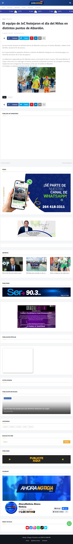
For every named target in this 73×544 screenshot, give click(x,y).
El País (24, 7)
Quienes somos (35, 540)
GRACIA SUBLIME (45, 537)
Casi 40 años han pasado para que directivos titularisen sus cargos (26, 409)
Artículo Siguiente (67, 163)
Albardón (17, 7)
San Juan (9, 7)
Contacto (44, 540)
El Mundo (38, 7)
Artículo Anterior (5, 163)
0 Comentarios (20, 33)
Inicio (3, 7)
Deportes (30, 7)
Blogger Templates (32, 537)
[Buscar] (33, 441)
